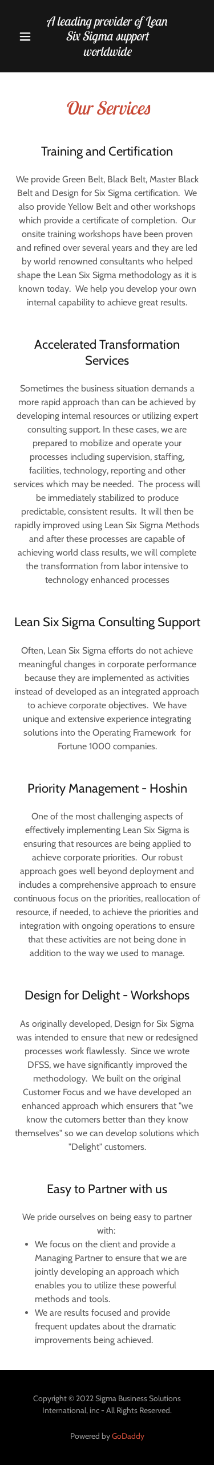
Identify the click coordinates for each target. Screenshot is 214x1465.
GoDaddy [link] (128, 1436)
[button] (25, 36)
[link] (107, 36)
